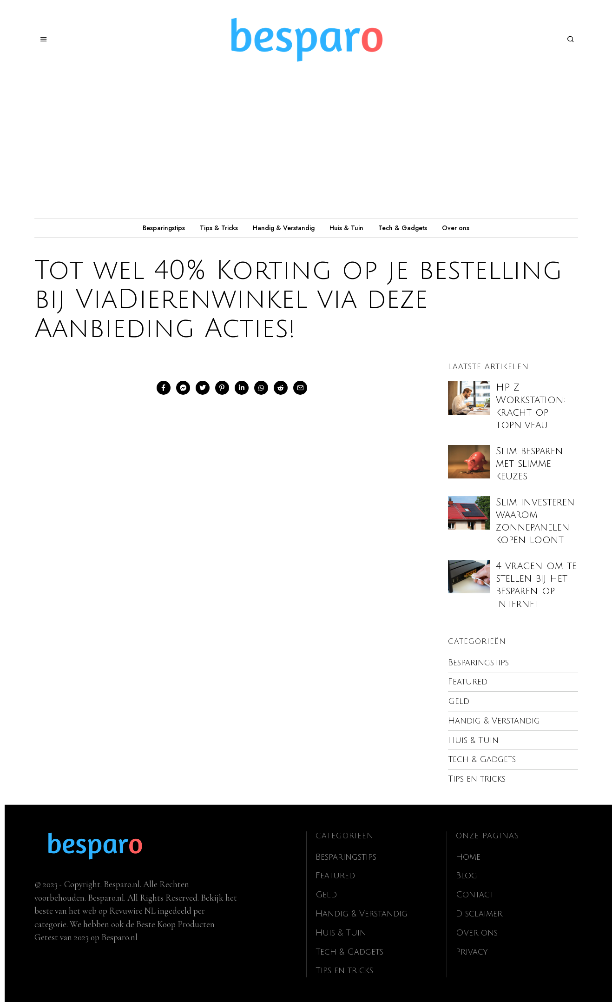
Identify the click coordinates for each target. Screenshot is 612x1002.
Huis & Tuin (346, 227)
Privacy (472, 950)
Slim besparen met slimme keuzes (529, 464)
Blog (467, 874)
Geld (459, 701)
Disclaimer (479, 912)
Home (468, 856)
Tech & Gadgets (402, 227)
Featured (467, 681)
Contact (475, 893)
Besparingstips (164, 227)
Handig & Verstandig (284, 227)
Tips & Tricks (219, 227)
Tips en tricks (478, 778)
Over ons (455, 227)
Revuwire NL (132, 909)
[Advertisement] (306, 148)
